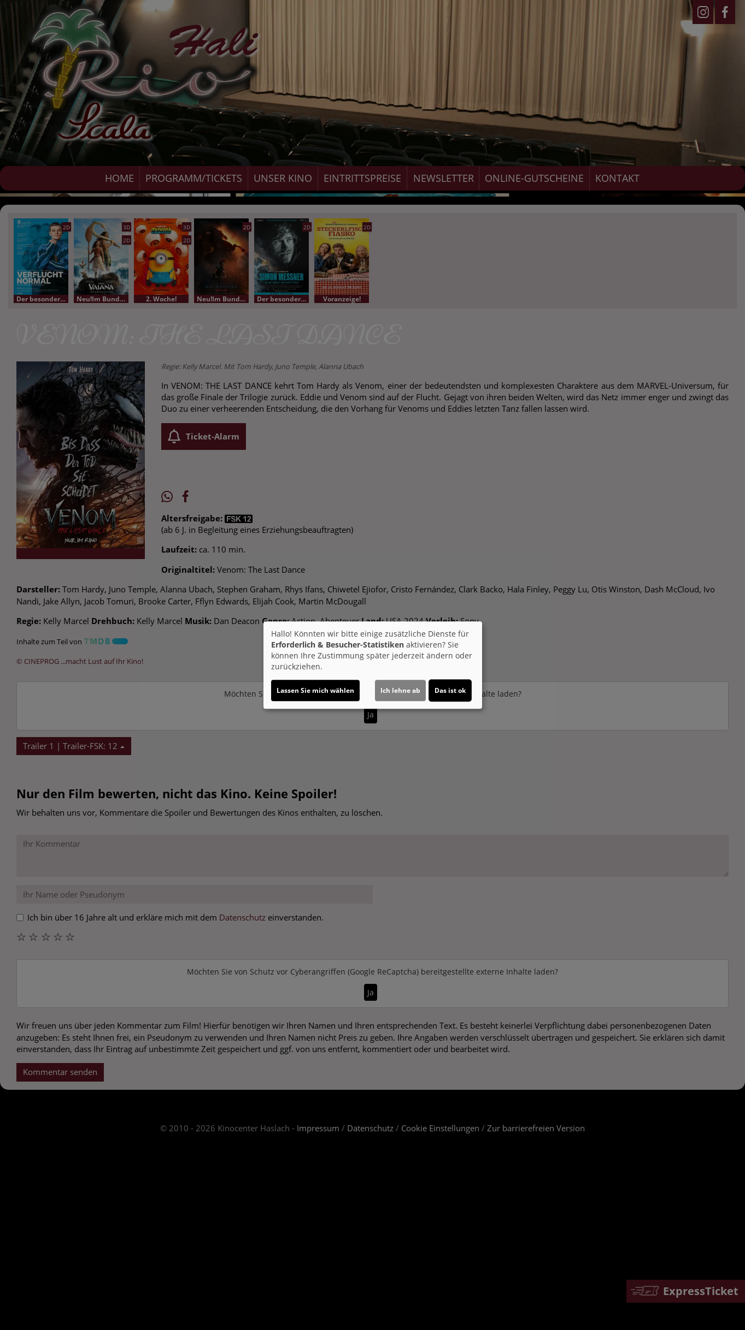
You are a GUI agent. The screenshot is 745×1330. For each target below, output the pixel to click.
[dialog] (372, 665)
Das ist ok (450, 690)
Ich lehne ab (400, 690)
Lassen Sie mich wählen (315, 690)
